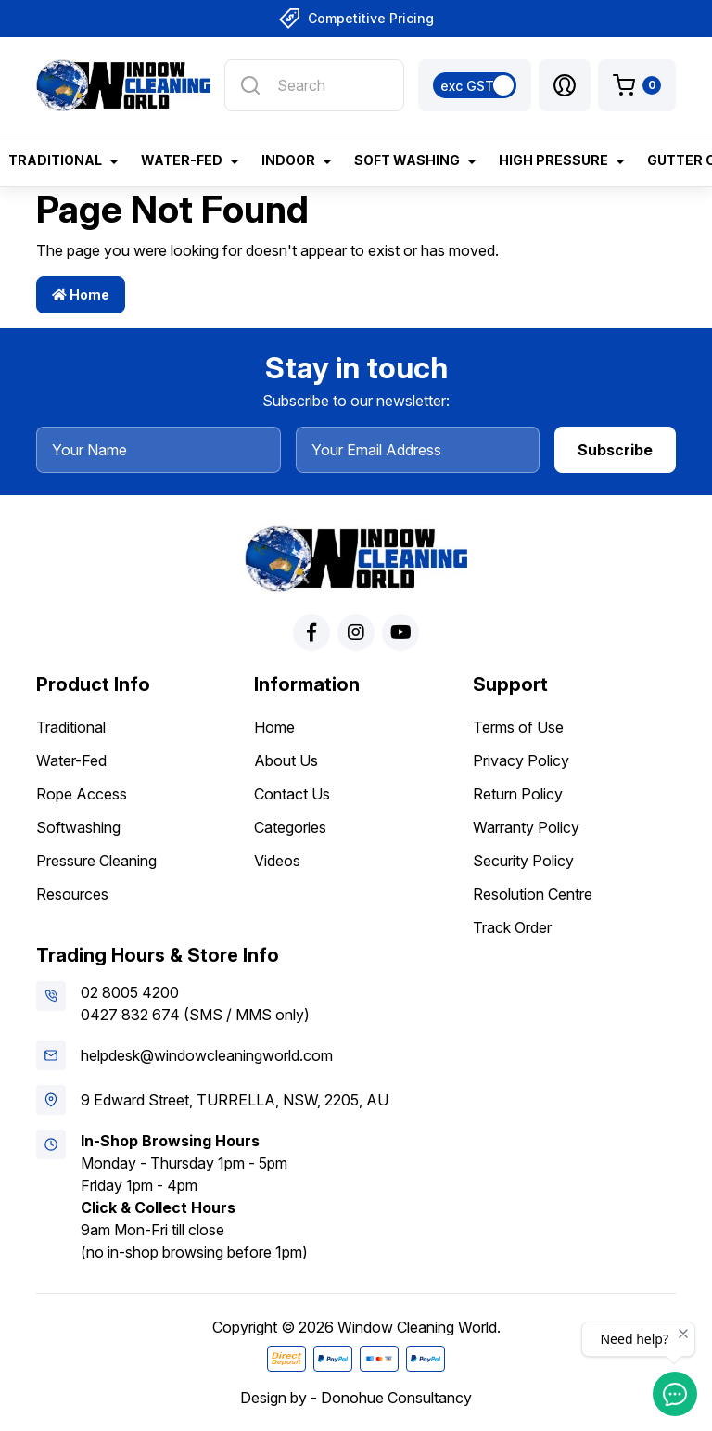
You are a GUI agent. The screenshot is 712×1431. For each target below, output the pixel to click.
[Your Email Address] (418, 450)
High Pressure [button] (553, 160)
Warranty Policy (526, 827)
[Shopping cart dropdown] (637, 85)
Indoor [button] (288, 160)
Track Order (512, 927)
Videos (277, 860)
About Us (286, 760)
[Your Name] (158, 450)
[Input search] (314, 85)
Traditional (71, 727)
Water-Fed (71, 760)
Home (80, 294)
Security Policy (523, 860)
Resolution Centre (532, 894)
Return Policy (518, 794)
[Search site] (250, 85)
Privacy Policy (521, 760)
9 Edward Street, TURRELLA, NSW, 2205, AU (234, 1100)
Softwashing (78, 827)
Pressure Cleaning (96, 860)
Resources (72, 894)
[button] (565, 85)
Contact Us (292, 794)
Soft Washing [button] (407, 160)
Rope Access (81, 794)
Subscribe (615, 450)
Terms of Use (518, 727)
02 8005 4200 (130, 992)
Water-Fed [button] (181, 160)
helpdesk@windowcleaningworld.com (207, 1055)
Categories (290, 827)
